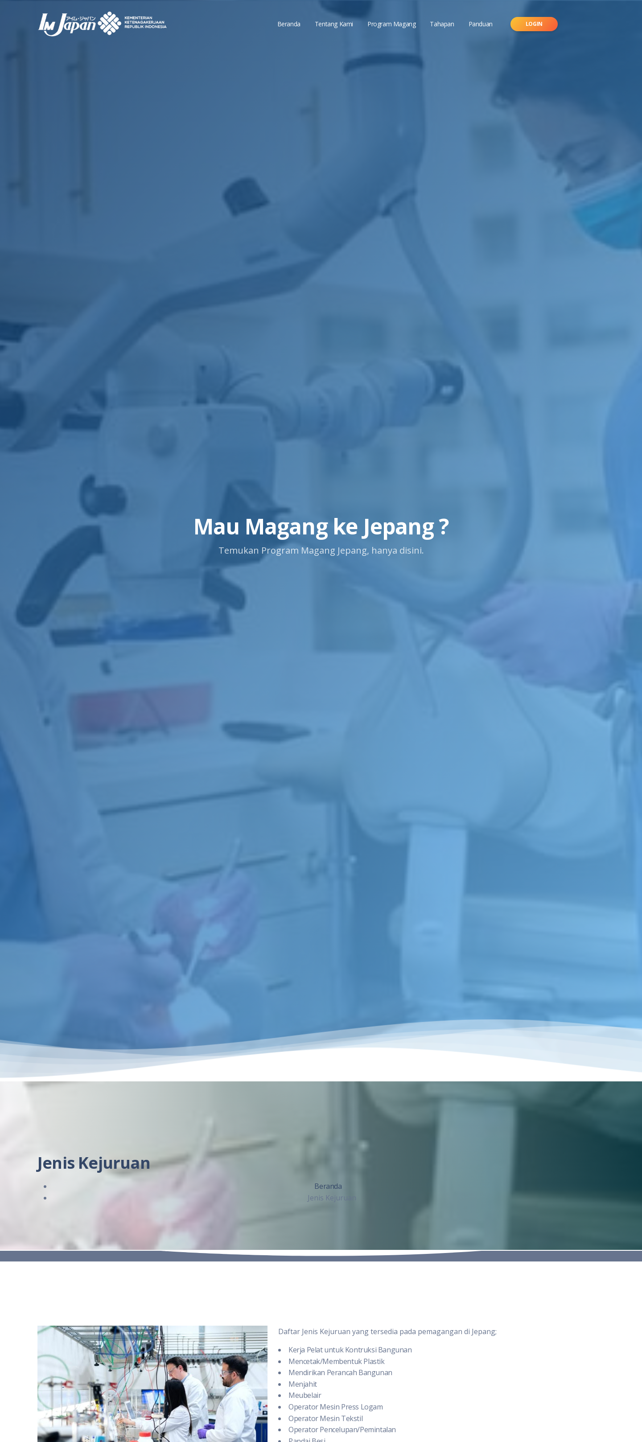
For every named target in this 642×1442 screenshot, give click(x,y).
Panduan (481, 24)
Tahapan (442, 24)
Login (534, 24)
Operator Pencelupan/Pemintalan (342, 1429)
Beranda (288, 24)
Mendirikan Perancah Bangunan (340, 1372)
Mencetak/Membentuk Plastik (336, 1361)
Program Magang (391, 24)
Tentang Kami (334, 24)
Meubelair (304, 1395)
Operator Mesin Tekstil (325, 1418)
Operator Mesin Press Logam (335, 1407)
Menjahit (302, 1384)
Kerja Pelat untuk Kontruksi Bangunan (350, 1350)
